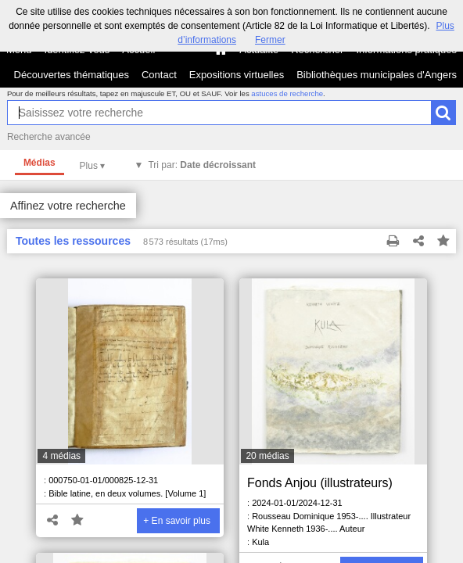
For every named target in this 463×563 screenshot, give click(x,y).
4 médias (61, 455)
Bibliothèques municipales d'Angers (376, 75)
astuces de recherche (287, 93)
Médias (39, 162)
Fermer (270, 39)
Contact (159, 75)
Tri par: (202, 165)
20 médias (267, 455)
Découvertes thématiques (71, 75)
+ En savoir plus (176, 520)
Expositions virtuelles (236, 75)
